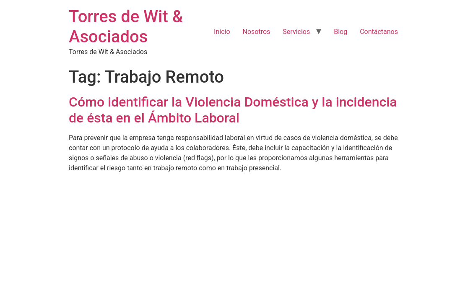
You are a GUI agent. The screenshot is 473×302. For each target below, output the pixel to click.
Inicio (222, 32)
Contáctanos (379, 32)
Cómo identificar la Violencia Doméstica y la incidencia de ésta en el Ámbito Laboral (233, 110)
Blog (340, 32)
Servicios (296, 32)
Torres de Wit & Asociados (126, 27)
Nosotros (256, 32)
